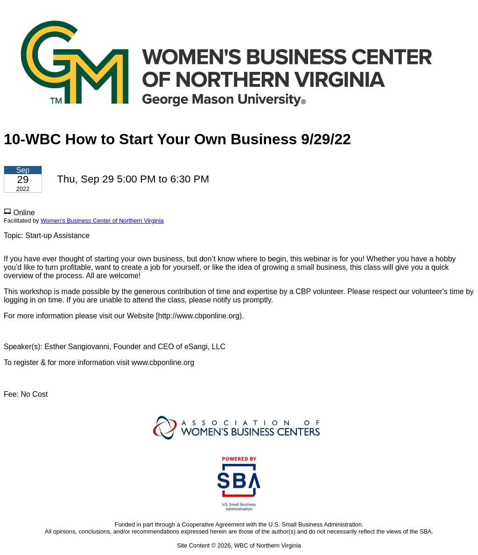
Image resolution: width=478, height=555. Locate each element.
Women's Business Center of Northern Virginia (102, 220)
